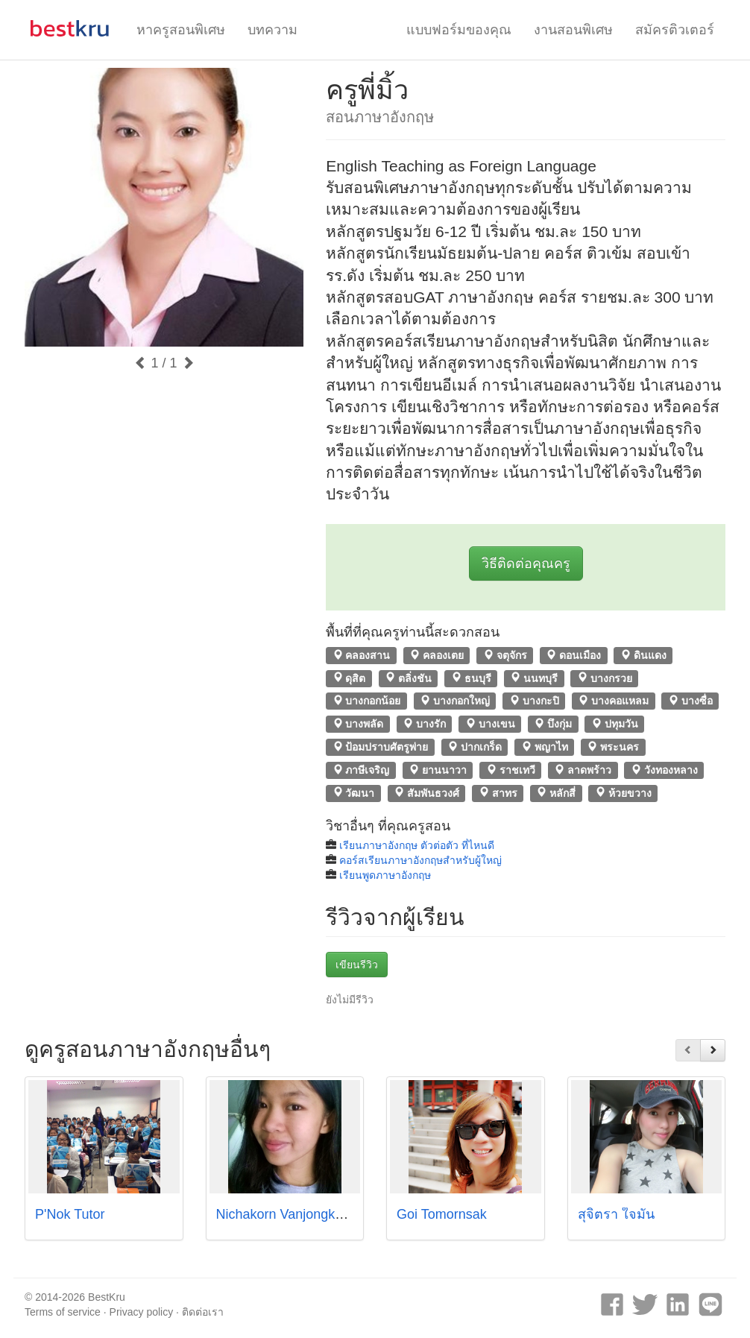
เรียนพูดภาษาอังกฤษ (385, 875)
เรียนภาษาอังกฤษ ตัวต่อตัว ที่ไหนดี (416, 845)
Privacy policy (142, 1312)
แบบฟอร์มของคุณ (458, 29)
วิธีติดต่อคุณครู (526, 563)
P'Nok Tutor (69, 1214)
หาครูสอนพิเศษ (180, 29)
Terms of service (63, 1312)
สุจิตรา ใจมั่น (616, 1214)
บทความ (272, 29)
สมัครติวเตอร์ (674, 29)
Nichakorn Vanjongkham (289, 1214)
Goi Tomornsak (442, 1214)
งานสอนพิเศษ (573, 29)
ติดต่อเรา (203, 1312)
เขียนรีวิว (356, 965)
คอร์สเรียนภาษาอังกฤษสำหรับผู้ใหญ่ (420, 860)
